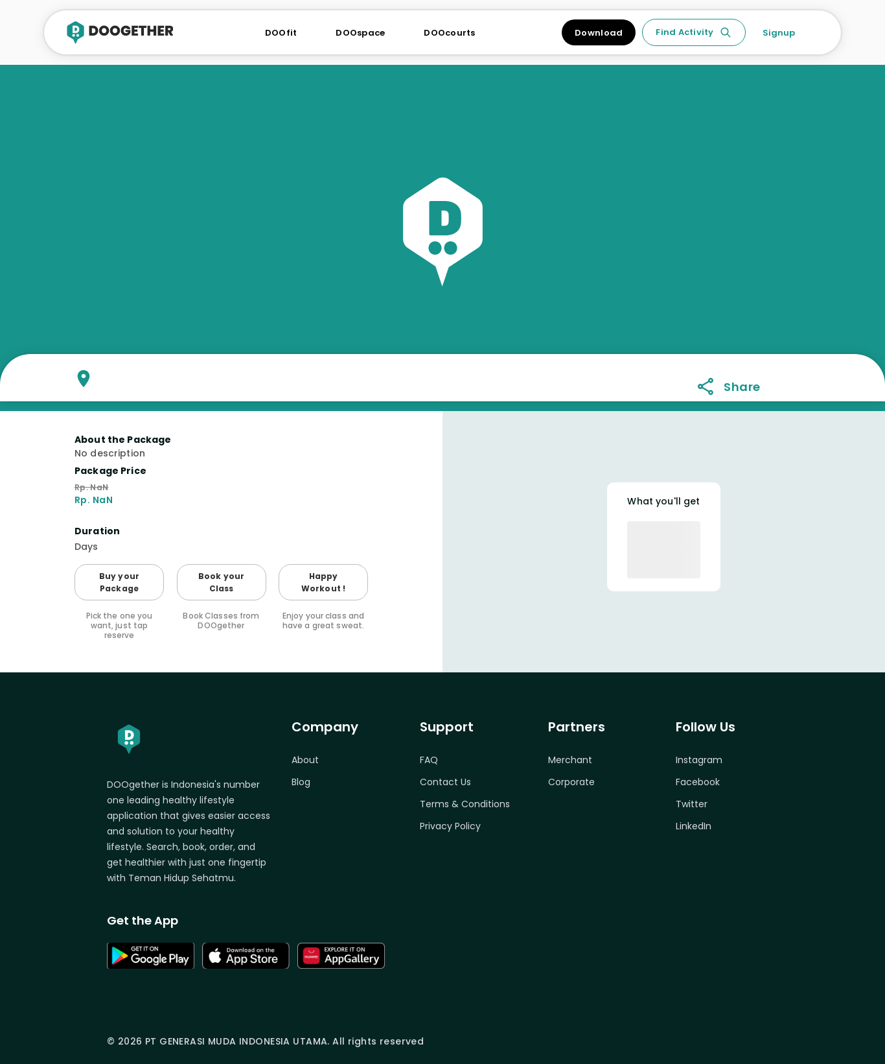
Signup (779, 33)
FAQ (429, 759)
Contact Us (445, 781)
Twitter (691, 804)
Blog (301, 781)
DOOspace (360, 33)
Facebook (698, 781)
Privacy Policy (450, 826)
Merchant (570, 759)
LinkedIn (693, 826)
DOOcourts (449, 33)
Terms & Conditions (465, 804)
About (305, 759)
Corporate (571, 781)
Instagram (699, 759)
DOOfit (281, 33)
